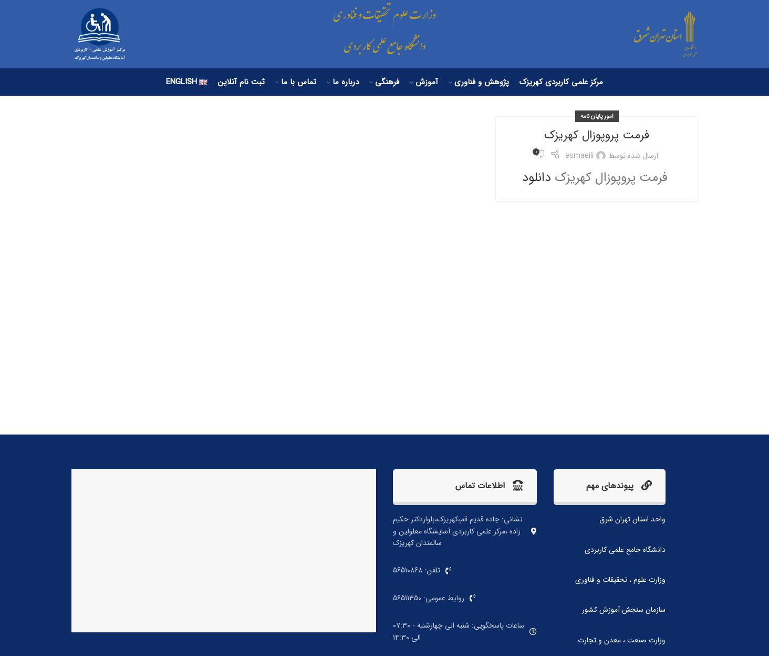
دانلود (536, 178)
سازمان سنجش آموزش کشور (624, 609)
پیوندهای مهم (619, 485)
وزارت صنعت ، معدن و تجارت (622, 640)
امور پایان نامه (597, 116)
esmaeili (579, 156)
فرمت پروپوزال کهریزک (596, 135)
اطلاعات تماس (489, 485)
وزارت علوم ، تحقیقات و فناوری (620, 580)
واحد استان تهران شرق (632, 519)
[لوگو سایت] (658, 33)
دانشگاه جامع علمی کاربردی (625, 550)
